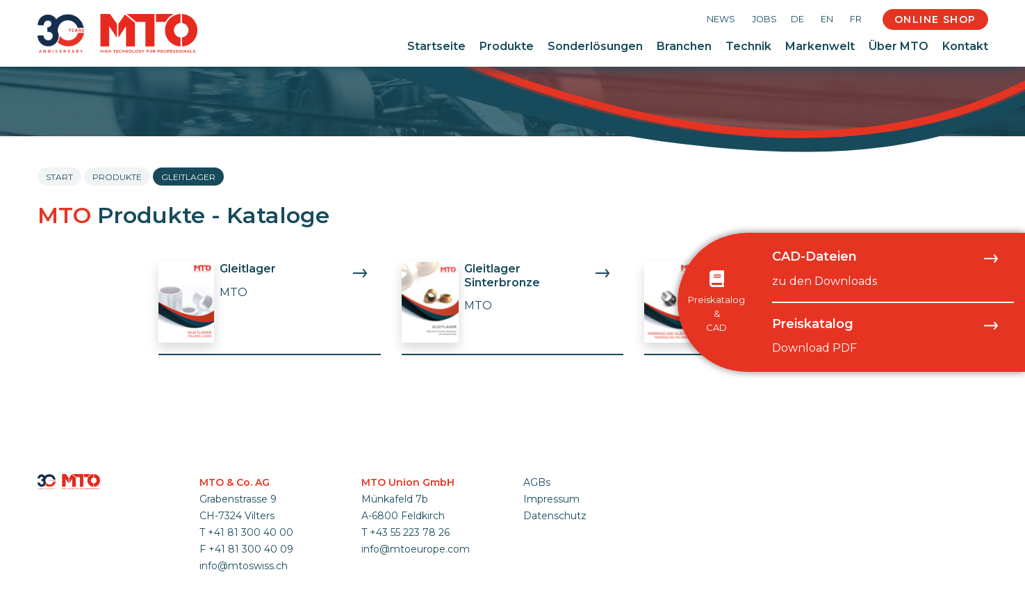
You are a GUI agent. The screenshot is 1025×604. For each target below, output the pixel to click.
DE (797, 19)
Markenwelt (820, 46)
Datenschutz (555, 515)
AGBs (536, 482)
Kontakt (965, 46)
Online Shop (935, 19)
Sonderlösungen (595, 46)
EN (827, 19)
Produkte (506, 46)
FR (856, 19)
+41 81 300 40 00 (250, 532)
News (721, 19)
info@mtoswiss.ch (243, 566)
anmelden (541, 532)
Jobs (764, 19)
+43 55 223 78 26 (410, 532)
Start (59, 177)
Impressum (551, 499)
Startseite (436, 46)
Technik (748, 46)
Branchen (684, 46)
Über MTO (898, 46)
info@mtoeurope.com (415, 549)
